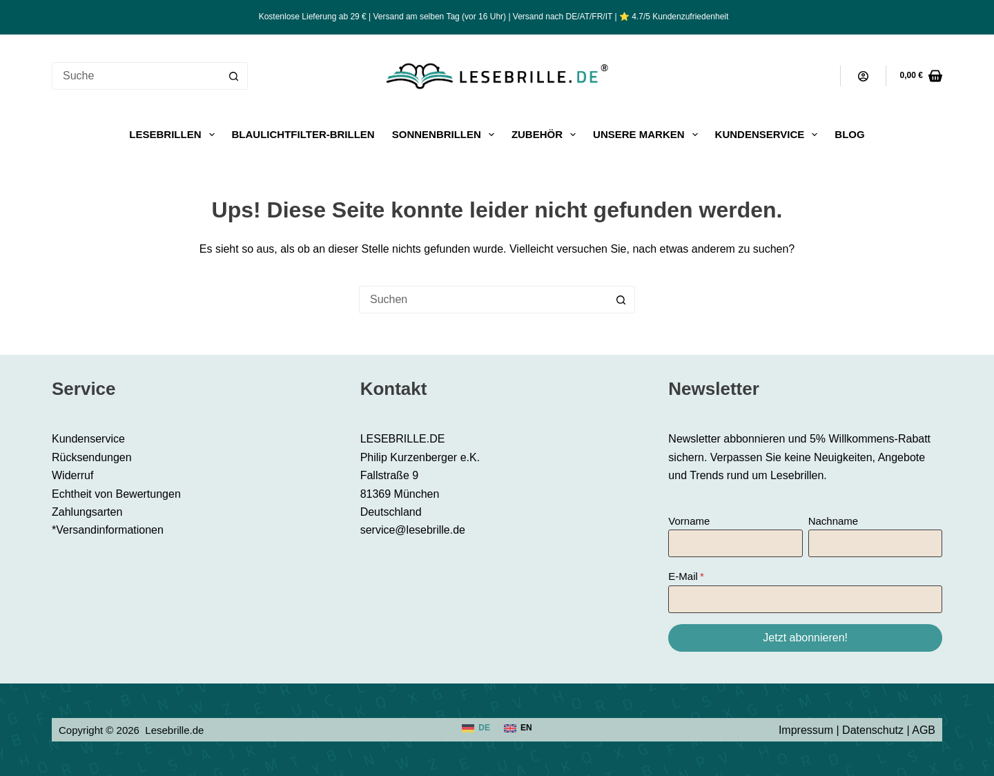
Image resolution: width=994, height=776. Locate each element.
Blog (849, 134)
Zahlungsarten (87, 512)
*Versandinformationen (108, 530)
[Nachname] (875, 543)
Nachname (833, 521)
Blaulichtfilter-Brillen (303, 134)
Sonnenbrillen (446, 134)
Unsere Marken (648, 134)
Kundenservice (769, 134)
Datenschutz (873, 730)
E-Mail (683, 576)
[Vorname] (735, 543)
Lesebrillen (174, 134)
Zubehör (546, 134)
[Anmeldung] (863, 76)
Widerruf (72, 475)
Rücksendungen (92, 457)
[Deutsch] (476, 728)
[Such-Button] (234, 76)
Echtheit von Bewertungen (116, 494)
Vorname (689, 521)
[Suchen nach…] (136, 76)
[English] (518, 728)
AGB (923, 730)
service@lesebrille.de (412, 530)
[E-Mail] (805, 599)
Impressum (806, 730)
